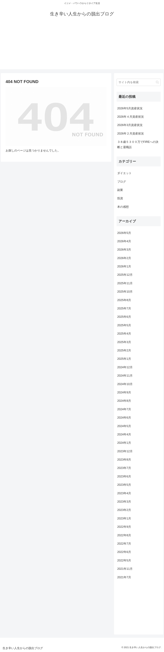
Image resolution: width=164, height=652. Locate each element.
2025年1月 (124, 358)
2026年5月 (124, 233)
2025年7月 (124, 308)
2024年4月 (124, 434)
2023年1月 (124, 518)
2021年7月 (124, 577)
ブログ (121, 181)
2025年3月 (124, 342)
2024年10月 (125, 384)
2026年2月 (124, 258)
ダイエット (124, 173)
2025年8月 (124, 300)
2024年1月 (124, 442)
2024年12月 (125, 367)
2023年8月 (124, 459)
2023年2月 (124, 510)
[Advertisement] (82, 46)
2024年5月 (124, 426)
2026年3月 (124, 249)
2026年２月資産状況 (130, 133)
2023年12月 (125, 451)
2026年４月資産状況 (130, 116)
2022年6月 (124, 552)
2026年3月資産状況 (130, 125)
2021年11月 (125, 568)
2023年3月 (124, 501)
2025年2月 (124, 350)
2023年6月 (124, 476)
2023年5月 (124, 484)
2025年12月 (125, 274)
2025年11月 (125, 283)
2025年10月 (125, 291)
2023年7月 (124, 468)
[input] (138, 82)
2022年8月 (124, 535)
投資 (120, 198)
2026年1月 (124, 266)
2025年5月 (124, 325)
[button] (157, 82)
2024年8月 (124, 400)
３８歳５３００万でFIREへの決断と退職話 (137, 144)
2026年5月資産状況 (130, 108)
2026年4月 (124, 241)
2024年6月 (124, 417)
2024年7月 (124, 409)
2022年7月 (124, 543)
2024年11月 (125, 375)
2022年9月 (124, 526)
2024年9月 (124, 392)
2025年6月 (124, 316)
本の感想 (123, 206)
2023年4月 (124, 493)
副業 (120, 190)
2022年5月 (124, 560)
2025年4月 (124, 333)
